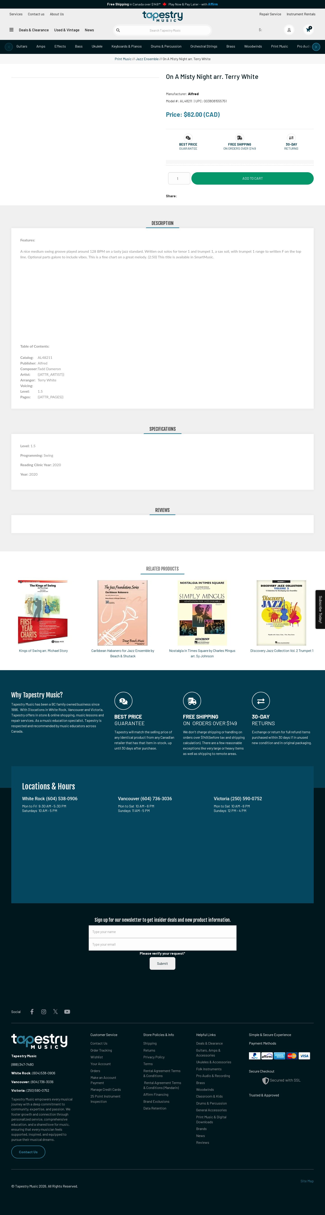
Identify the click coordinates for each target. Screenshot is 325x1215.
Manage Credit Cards (106, 1089)
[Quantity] (179, 178)
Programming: (32, 455)
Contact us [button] (36, 14)
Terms (148, 1063)
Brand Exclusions (156, 1101)
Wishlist (97, 1057)
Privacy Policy (154, 1057)
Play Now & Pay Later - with (193, 4)
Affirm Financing (155, 1094)
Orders (95, 1070)
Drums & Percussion (166, 46)
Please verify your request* (162, 953)
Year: (24, 474)
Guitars (21, 46)
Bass (79, 46)
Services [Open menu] (16, 14)
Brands (201, 1128)
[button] (188, 144)
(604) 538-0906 (33, 1073)
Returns (149, 1050)
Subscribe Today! (320, 609)
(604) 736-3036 (32, 1082)
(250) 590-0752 (30, 1090)
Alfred (193, 94)
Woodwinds (253, 46)
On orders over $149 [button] (239, 148)
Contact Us (28, 1152)
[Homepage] (162, 16)
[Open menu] (11, 29)
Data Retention (154, 1108)
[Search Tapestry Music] (162, 30)
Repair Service (270, 14)
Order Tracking (101, 1050)
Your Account (101, 1063)
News (89, 30)
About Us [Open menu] (57, 14)
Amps (40, 46)
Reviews (202, 1142)
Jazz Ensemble (147, 59)
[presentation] (9, 47)
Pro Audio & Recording (213, 1075)
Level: (25, 446)
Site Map (307, 1181)
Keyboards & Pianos (126, 46)
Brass (230, 46)
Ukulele (97, 46)
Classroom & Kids (209, 1096)
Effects (60, 46)
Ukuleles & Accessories (213, 1062)
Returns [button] (291, 148)
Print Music (279, 46)
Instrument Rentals (301, 14)
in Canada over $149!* (133, 4)
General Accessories (211, 1110)
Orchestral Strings (203, 46)
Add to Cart (252, 178)
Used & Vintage (66, 30)
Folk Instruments (209, 1069)
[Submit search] (118, 30)
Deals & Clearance (34, 30)
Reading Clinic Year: (36, 465)
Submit (162, 963)
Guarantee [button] (188, 148)
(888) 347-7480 (22, 1064)
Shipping (150, 1043)
